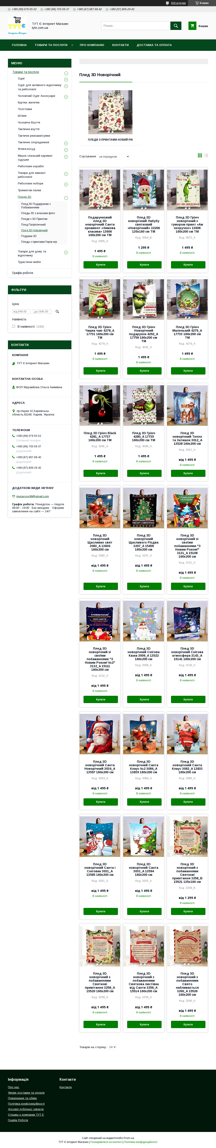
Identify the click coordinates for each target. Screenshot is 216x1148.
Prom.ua (129, 1138)
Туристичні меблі (29, 262)
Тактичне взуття (28, 129)
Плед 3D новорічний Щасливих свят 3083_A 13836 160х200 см (100, 542)
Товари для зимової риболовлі (32, 174)
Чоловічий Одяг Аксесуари (36, 95)
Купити (100, 264)
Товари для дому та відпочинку (32, 253)
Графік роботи (22, 273)
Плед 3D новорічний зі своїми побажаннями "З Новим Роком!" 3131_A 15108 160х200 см (187, 546)
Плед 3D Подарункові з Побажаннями (36, 205)
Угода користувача (130, 56)
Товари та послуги (25, 72)
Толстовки (25, 109)
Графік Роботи (18, 1120)
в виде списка (206, 156)
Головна (19, 45)
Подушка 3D (29, 236)
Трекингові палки (29, 190)
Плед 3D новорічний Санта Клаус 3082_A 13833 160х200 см (187, 767)
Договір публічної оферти (26, 1109)
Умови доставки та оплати (26, 1092)
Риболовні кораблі (31, 166)
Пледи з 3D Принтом (34, 218)
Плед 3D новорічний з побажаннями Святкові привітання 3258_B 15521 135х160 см (187, 873)
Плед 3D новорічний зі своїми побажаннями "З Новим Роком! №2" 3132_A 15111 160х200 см (100, 659)
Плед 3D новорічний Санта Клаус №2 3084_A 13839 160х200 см (143, 767)
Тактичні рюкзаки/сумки (34, 135)
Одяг (21, 78)
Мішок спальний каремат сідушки (35, 157)
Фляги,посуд (26, 149)
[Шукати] (175, 26)
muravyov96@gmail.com (32, 496)
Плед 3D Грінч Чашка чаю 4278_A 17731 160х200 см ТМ (99, 332)
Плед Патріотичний (33, 224)
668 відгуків (178, 3)
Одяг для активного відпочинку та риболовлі (39, 87)
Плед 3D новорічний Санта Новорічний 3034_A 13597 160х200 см (99, 767)
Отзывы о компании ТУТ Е (26, 1114)
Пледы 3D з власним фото (38, 213)
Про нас (13, 1087)
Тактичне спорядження (33, 142)
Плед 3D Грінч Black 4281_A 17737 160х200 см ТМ (100, 436)
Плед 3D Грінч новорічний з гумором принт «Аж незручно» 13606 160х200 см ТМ (187, 224)
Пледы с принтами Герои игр (39, 241)
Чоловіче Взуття (29, 122)
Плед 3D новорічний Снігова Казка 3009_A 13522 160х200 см (144, 654)
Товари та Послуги (51, 45)
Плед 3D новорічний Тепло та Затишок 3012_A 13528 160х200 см (187, 438)
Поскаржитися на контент (106, 1142)
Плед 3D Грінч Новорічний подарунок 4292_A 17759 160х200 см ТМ (143, 334)
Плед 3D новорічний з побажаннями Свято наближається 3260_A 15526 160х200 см (187, 984)
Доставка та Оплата (154, 45)
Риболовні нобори (30, 183)
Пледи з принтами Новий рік (110, 139)
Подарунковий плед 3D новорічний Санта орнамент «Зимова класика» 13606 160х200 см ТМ (100, 226)
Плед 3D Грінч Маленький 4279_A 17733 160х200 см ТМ (187, 332)
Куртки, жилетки (28, 102)
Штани (22, 115)
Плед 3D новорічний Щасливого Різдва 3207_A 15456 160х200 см (143, 542)
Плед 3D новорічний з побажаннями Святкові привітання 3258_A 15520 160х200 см (100, 982)
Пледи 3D (24, 196)
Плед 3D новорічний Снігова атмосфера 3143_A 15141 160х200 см (187, 654)
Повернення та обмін (30, 56)
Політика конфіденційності (81, 56)
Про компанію (92, 45)
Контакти (120, 45)
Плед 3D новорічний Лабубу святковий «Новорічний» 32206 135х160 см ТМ (144, 224)
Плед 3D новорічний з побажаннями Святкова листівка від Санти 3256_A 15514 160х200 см (144, 982)
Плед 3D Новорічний (34, 230)
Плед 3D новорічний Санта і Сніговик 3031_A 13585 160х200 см (99, 869)
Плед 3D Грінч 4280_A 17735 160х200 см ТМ (143, 436)
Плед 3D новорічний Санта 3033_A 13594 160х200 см (143, 869)
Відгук (160, 56)
